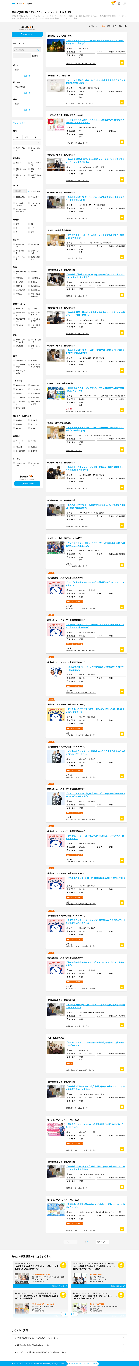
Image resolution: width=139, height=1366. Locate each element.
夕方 (32, 228)
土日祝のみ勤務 (20, 198)
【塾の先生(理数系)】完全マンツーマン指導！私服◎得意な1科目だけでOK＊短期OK (95, 1006)
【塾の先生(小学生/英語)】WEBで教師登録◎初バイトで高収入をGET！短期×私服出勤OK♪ (95, 506)
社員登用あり (35, 290)
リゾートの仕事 (20, 258)
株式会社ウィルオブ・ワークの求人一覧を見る (81, 1150)
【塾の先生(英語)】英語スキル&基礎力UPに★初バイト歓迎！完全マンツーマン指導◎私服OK (95, 160)
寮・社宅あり (20, 282)
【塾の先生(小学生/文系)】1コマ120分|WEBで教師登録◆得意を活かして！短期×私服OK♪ (95, 198)
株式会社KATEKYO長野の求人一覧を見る (79, 411)
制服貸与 (19, 286)
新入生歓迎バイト (35, 464)
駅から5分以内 (21, 360)
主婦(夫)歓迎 (35, 393)
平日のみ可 (35, 197)
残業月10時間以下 (35, 258)
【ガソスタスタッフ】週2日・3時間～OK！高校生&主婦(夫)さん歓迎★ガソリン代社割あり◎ (95, 544)
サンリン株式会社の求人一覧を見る (77, 566)
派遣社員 (34, 447)
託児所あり (19, 294)
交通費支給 (19, 278)
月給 (36, 137)
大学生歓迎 (19, 389)
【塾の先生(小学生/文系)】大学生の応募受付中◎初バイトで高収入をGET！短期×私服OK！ (95, 351)
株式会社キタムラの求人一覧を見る (77, 143)
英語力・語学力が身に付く (35, 366)
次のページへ (102, 1242)
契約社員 (19, 447)
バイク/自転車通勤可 (20, 366)
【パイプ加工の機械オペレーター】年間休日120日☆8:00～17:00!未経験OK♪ (95, 583)
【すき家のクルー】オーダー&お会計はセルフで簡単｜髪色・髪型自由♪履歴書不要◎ (95, 236)
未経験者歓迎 (20, 385)
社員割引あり (35, 286)
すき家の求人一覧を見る (74, 258)
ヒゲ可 (33, 428)
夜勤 (32, 232)
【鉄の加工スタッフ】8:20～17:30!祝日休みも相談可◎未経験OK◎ (95, 878)
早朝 (17, 224)
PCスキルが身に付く (20, 372)
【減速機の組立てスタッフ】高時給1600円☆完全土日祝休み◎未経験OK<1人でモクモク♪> (95, 752)
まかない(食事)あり (21, 273)
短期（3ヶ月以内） (36, 170)
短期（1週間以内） (36, 164)
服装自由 (19, 424)
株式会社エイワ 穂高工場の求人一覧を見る (80, 103)
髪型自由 (34, 420)
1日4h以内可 (35, 244)
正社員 (33, 441)
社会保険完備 (20, 290)
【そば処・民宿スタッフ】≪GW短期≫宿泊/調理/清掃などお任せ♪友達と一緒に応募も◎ (95, 42)
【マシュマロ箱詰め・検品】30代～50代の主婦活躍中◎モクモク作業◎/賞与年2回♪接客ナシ (95, 81)
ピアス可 (34, 424)
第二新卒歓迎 (20, 408)
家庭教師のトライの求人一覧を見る (77, 181)
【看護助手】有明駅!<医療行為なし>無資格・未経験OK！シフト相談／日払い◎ (95, 1205)
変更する (27, 76)
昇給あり (34, 282)
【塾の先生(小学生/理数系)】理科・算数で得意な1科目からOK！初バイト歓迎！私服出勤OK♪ (95, 1168)
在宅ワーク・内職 (35, 252)
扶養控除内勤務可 (20, 246)
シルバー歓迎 (20, 397)
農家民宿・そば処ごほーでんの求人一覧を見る (81, 64)
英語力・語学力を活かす (20, 341)
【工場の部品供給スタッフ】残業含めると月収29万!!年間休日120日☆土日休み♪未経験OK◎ (95, 626)
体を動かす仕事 (20, 252)
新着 (108, 26)
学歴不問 (19, 393)
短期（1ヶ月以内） (21, 170)
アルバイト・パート (20, 442)
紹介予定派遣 (20, 451)
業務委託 (34, 451)
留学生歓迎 (35, 397)
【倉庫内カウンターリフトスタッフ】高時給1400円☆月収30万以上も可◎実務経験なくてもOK (95, 921)
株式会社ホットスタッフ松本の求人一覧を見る (81, 608)
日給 (27, 137)
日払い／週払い (35, 149)
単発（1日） (20, 163)
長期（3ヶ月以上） (21, 176)
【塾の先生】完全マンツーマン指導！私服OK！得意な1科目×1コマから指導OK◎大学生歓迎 (95, 468)
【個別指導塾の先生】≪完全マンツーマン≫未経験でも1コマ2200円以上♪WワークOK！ (95, 389)
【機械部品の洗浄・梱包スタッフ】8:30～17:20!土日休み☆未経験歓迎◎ (95, 964)
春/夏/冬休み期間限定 (36, 176)
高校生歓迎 (35, 385)
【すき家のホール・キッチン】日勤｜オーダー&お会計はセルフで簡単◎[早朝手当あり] (95, 429)
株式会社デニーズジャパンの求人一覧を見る (80, 1070)
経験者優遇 (19, 346)
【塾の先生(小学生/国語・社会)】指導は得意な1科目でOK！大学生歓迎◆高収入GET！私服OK (95, 1088)
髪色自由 (19, 420)
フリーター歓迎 (20, 403)
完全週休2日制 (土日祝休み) (21, 211)
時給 (18, 137)
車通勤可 (34, 360)
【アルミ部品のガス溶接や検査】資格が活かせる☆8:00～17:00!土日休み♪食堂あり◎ (95, 710)
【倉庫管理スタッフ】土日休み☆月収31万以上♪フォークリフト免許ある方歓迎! (95, 837)
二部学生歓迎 (35, 389)
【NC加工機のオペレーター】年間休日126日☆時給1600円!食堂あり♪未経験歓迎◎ (95, 668)
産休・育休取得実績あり (35, 295)
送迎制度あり (35, 278)
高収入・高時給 (20, 149)
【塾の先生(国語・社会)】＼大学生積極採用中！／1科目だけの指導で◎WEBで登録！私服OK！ (95, 313)
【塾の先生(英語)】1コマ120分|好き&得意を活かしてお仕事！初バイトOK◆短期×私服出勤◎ (95, 276)
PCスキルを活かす (36, 341)
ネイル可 (19, 428)
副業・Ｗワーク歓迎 (35, 403)
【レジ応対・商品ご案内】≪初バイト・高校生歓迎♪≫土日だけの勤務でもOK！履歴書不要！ (95, 121)
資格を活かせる (35, 347)
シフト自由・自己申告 (20, 204)
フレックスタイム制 (35, 204)
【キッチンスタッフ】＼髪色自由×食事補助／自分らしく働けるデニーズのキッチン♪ (95, 1044)
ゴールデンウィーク (20, 464)
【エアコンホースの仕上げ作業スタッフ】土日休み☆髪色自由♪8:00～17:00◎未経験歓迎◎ (95, 795)
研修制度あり (35, 271)
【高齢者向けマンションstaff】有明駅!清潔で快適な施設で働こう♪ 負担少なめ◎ (95, 1125)
